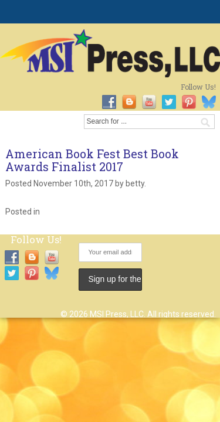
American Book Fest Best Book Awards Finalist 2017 (92, 160)
